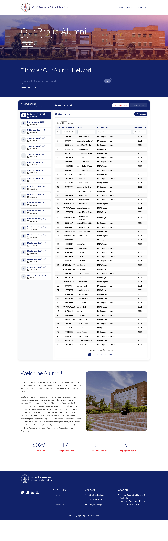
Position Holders (138, 105)
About (130, 7)
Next (110, 355)
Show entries (65, 123)
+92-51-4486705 (95, 500)
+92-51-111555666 (96, 495)
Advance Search (27, 87)
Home (121, 7)
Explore (27, 44)
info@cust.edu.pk (95, 505)
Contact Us (141, 7)
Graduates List (121, 105)
